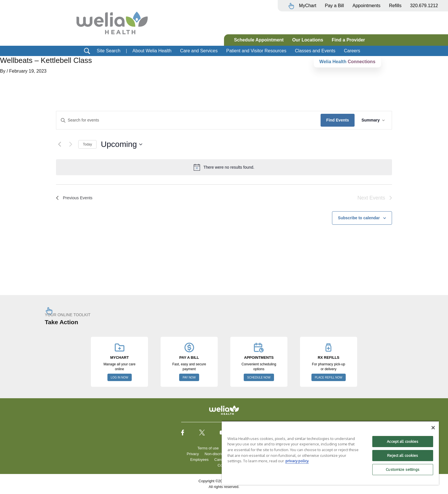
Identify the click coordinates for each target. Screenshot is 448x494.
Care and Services (199, 50)
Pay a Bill (334, 5)
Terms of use (208, 448)
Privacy (193, 454)
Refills (395, 5)
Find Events (337, 120)
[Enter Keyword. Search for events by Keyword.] (188, 120)
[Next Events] (70, 144)
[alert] (224, 167)
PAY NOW (189, 377)
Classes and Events (315, 50)
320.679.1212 (424, 5)
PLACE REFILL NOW (328, 377)
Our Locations (307, 39)
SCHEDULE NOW (259, 377)
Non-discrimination (220, 454)
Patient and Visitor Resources (256, 50)
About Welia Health (151, 50)
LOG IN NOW (119, 377)
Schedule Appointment (259, 39)
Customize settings (402, 469)
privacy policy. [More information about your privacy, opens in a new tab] (297, 461)
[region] (330, 453)
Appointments (367, 5)
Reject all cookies (402, 455)
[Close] (433, 427)
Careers (352, 50)
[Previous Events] (59, 144)
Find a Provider (348, 39)
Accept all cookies (402, 441)
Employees (199, 459)
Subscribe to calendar (359, 218)
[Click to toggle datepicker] (121, 144)
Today (87, 144)
